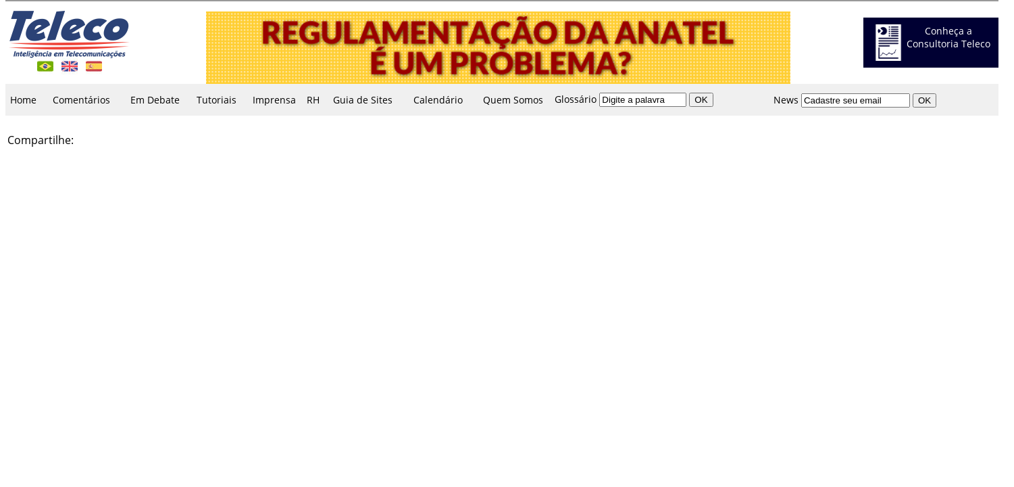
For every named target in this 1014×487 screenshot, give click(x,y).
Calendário (438, 99)
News (786, 99)
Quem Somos (513, 99)
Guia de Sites (362, 99)
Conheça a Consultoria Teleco (948, 37)
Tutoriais (216, 99)
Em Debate (155, 99)
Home (23, 99)
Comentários (81, 99)
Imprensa (274, 99)
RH (313, 99)
